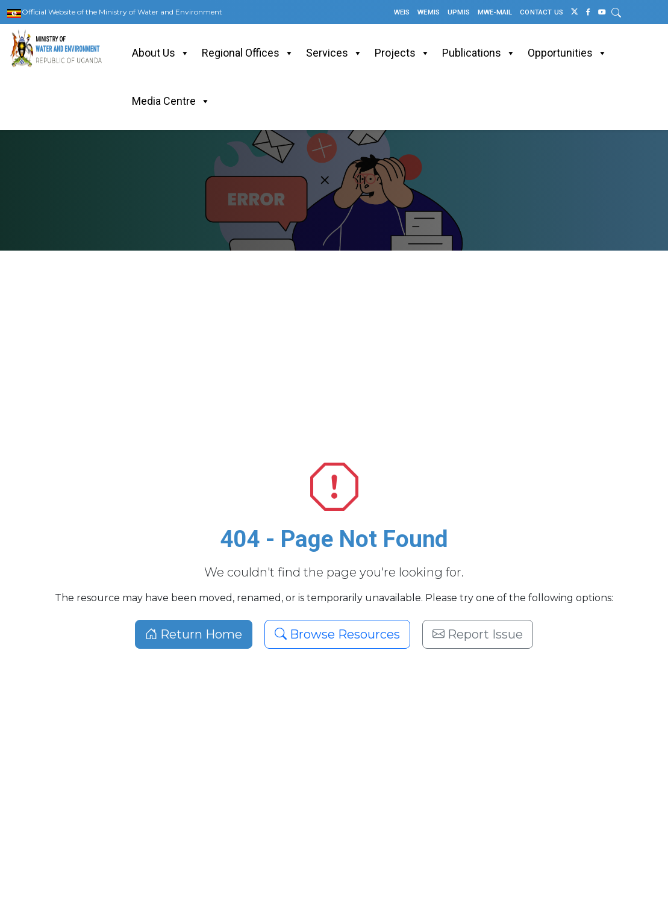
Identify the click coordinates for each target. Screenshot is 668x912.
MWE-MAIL (495, 12)
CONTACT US (541, 12)
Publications (479, 53)
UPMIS (459, 12)
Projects (402, 53)
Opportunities (567, 53)
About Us (161, 53)
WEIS (402, 12)
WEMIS (428, 12)
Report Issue (477, 633)
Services (334, 53)
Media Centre (171, 101)
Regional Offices (248, 53)
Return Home (193, 633)
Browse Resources (337, 633)
